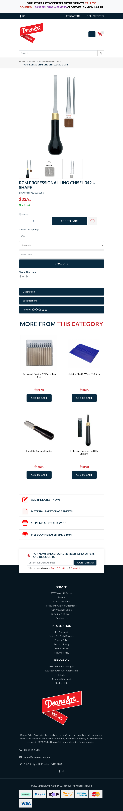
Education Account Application (61, 670)
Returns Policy (61, 652)
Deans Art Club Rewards (61, 636)
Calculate (61, 263)
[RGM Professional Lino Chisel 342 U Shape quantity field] (35, 221)
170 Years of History (61, 593)
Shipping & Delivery (61, 613)
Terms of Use (62, 648)
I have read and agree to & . (55, 568)
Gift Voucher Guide (61, 609)
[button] (92, 221)
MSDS (61, 674)
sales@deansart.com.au (37, 757)
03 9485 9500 (32, 749)
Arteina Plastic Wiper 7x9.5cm (84, 374)
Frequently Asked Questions (61, 605)
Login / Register (95, 16)
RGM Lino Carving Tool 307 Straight (84, 452)
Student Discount (61, 678)
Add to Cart (70, 220)
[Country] (61, 245)
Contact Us (62, 618)
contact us (73, 16)
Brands (61, 597)
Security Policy (61, 644)
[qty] (61, 236)
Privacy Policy (76, 568)
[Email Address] (50, 562)
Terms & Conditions (59, 568)
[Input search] (58, 53)
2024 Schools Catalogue (61, 666)
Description (29, 291)
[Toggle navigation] (91, 34)
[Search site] (100, 53)
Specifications (30, 300)
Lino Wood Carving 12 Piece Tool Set (39, 375)
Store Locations (61, 601)
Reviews (35, 309)
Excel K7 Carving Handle (39, 451)
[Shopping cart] (99, 34)
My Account (61, 631)
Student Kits (61, 683)
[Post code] (61, 254)
